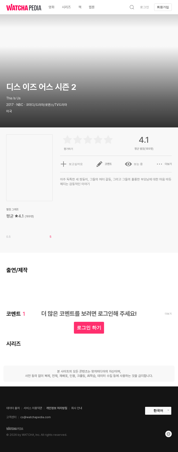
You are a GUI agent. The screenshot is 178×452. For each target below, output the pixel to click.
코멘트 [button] (104, 164)
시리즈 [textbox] (66, 7)
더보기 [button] (164, 164)
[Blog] (168, 434)
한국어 (158, 410)
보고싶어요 (71, 164)
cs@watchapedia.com (35, 417)
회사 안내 (76, 408)
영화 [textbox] (51, 7)
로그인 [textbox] (144, 7)
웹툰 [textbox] (92, 7)
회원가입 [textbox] (163, 7)
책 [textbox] (79, 7)
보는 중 (134, 164)
